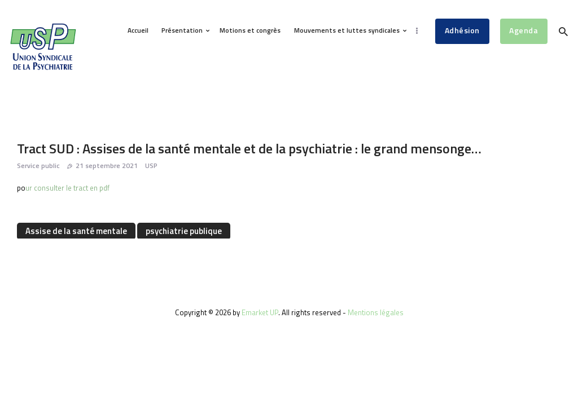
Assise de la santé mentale (76, 230)
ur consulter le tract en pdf (67, 187)
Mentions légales (376, 312)
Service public (38, 165)
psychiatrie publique (184, 230)
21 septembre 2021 (107, 165)
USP (151, 165)
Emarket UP (260, 312)
